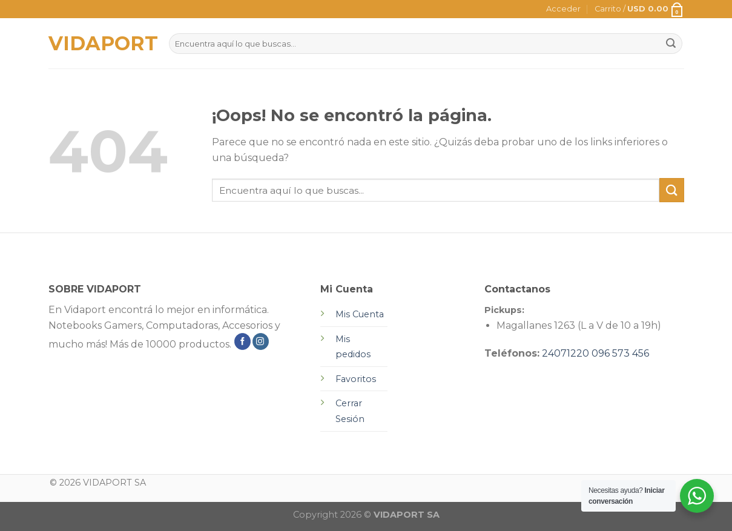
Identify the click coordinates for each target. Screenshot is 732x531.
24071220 (565, 353)
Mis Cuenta (359, 314)
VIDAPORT (99, 43)
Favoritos (355, 379)
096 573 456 (620, 353)
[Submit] (671, 190)
